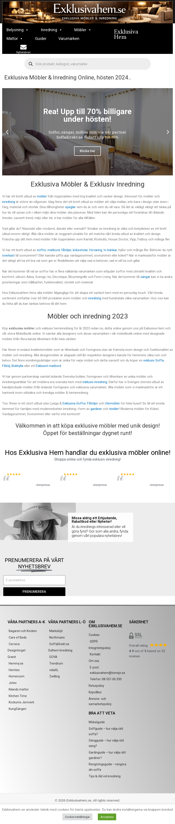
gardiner (96, 409)
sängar (145, 277)
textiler (114, 409)
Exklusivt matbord (48, 366)
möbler (42, 196)
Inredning (51, 30)
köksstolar (80, 250)
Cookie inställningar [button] (77, 817)
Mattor (15, 38)
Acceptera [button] (107, 817)
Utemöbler (113, 403)
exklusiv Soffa (153, 360)
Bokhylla (17, 366)
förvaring (95, 250)
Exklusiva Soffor (74, 403)
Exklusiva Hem (126, 34)
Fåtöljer (92, 403)
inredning (8, 202)
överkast (8, 255)
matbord (54, 250)
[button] (7, 131)
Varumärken (68, 38)
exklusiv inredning (94, 382)
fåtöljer (66, 250)
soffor (41, 250)
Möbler (83, 30)
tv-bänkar (110, 250)
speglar (70, 207)
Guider (40, 38)
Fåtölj (6, 366)
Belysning (18, 30)
